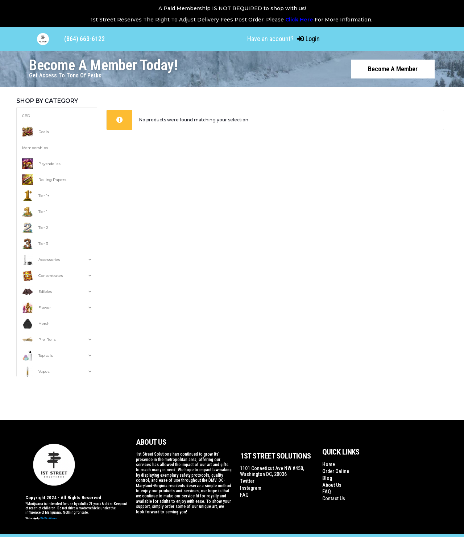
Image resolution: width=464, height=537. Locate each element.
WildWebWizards (49, 517)
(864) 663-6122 (84, 39)
